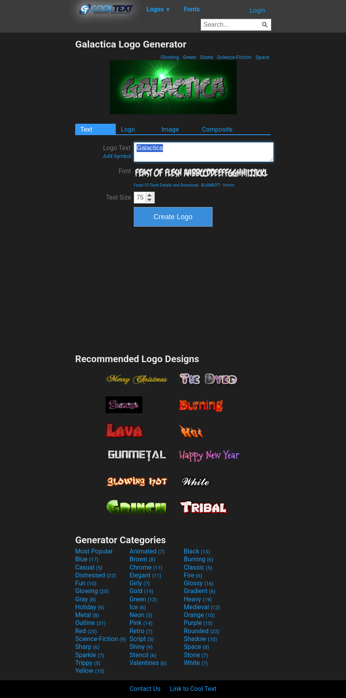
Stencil (143, 655)
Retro (141, 631)
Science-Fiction (234, 57)
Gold (142, 591)
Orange (199, 615)
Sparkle (89, 655)
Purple (198, 623)
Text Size (118, 197)
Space (262, 57)
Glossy (199, 583)
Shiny (141, 646)
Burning (198, 559)
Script (142, 639)
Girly (140, 583)
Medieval (202, 607)
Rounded (202, 631)
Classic (198, 567)
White (196, 663)
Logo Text (117, 151)
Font (124, 171)
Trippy (87, 663)
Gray (85, 599)
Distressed (95, 575)
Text (86, 129)
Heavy (198, 599)
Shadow (200, 639)
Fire (193, 575)
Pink (141, 623)
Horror (229, 185)
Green (189, 57)
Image (170, 129)
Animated (147, 551)
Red (86, 631)
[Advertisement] (37, 156)
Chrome (146, 567)
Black (197, 551)
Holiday (89, 607)
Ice (138, 607)
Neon (141, 615)
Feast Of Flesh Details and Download (166, 185)
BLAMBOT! (210, 185)
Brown (142, 559)
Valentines (148, 663)
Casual (88, 567)
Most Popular (94, 551)
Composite (217, 129)
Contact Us (145, 689)
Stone (207, 57)
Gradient (199, 591)
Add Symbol (117, 156)
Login (257, 10)
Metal (87, 615)
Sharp (87, 646)
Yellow (89, 670)
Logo (128, 129)
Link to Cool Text (193, 689)
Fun (85, 583)
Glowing (169, 57)
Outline (90, 623)
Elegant (145, 575)
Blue (86, 559)
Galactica (204, 152)
